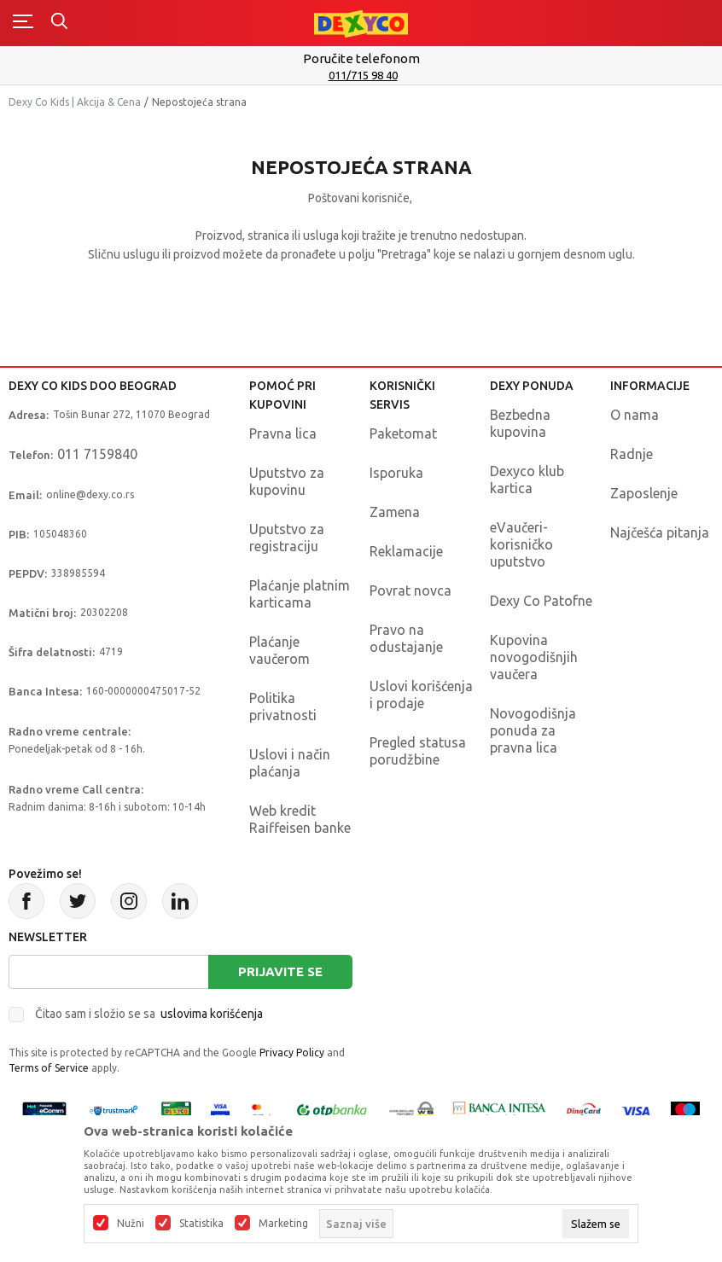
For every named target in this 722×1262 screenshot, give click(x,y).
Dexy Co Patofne (541, 600)
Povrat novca (410, 590)
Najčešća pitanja (659, 532)
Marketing (283, 1223)
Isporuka (396, 472)
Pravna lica (283, 433)
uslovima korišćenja (211, 1014)
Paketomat (403, 433)
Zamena (395, 512)
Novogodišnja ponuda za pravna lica (533, 730)
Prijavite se (280, 971)
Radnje (631, 454)
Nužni (130, 1223)
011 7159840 (97, 454)
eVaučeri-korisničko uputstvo (521, 544)
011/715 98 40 (363, 75)
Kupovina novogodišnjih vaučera (534, 657)
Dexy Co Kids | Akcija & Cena (75, 102)
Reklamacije (406, 551)
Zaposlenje (644, 493)
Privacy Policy (291, 1052)
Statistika (201, 1223)
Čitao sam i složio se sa (149, 1014)
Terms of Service (49, 1067)
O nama (634, 414)
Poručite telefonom (361, 58)
